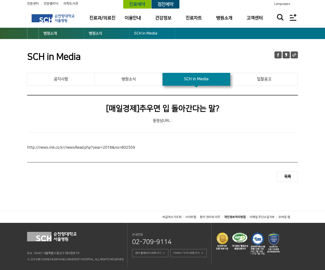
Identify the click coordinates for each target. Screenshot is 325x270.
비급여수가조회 (171, 217)
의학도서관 (70, 3)
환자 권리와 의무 (210, 217)
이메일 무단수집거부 (262, 217)
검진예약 (165, 4)
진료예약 (137, 4)
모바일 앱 (284, 217)
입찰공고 (264, 79)
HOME (33, 33)
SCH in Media (145, 33)
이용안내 (133, 18)
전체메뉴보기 (293, 17)
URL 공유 (294, 54)
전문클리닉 (51, 3)
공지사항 (61, 79)
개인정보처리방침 (235, 217)
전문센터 (33, 3)
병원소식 (95, 33)
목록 (287, 177)
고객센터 (254, 18)
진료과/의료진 (102, 18)
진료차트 (194, 18)
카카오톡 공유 (286, 54)
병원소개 (224, 18)
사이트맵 (190, 217)
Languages (282, 4)
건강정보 (163, 18)
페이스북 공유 (278, 54)
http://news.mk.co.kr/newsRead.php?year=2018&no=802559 (81, 147)
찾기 (280, 17)
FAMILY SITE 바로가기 (186, 253)
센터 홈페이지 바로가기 (148, 253)
